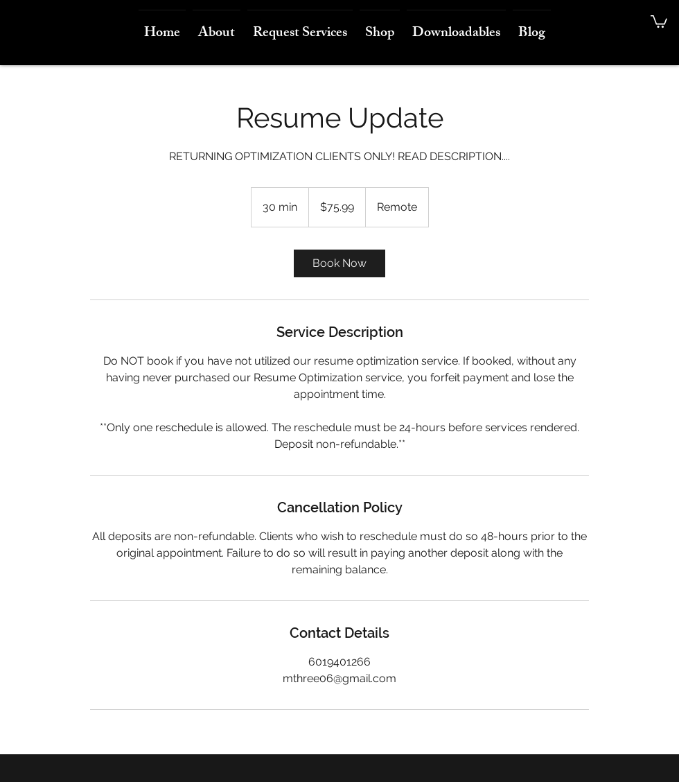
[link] (339, 263)
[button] (659, 21)
